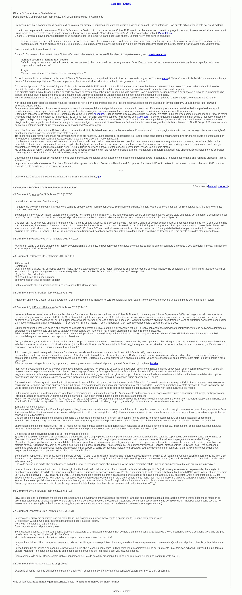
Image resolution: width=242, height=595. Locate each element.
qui (54, 49)
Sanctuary (142, 116)
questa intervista (157, 54)
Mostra (212, 186)
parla (165, 78)
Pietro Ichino (165, 33)
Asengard (99, 114)
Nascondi (223, 186)
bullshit (154, 363)
